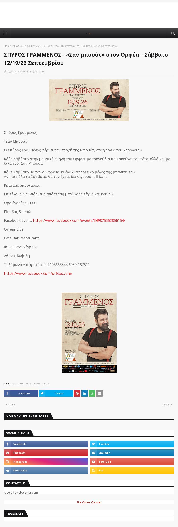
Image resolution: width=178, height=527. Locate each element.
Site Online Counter (89, 502)
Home (7, 46)
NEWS (16, 46)
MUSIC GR (17, 383)
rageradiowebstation (19, 71)
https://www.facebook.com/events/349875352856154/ (79, 220)
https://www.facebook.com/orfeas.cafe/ (38, 273)
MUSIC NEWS (33, 383)
